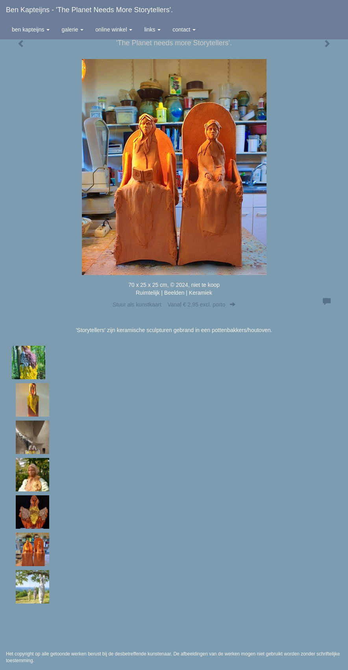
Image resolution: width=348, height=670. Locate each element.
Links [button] (152, 29)
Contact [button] (184, 29)
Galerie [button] (72, 29)
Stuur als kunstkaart (174, 304)
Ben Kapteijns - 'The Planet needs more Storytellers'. (89, 10)
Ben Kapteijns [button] (31, 29)
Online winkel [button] (113, 29)
